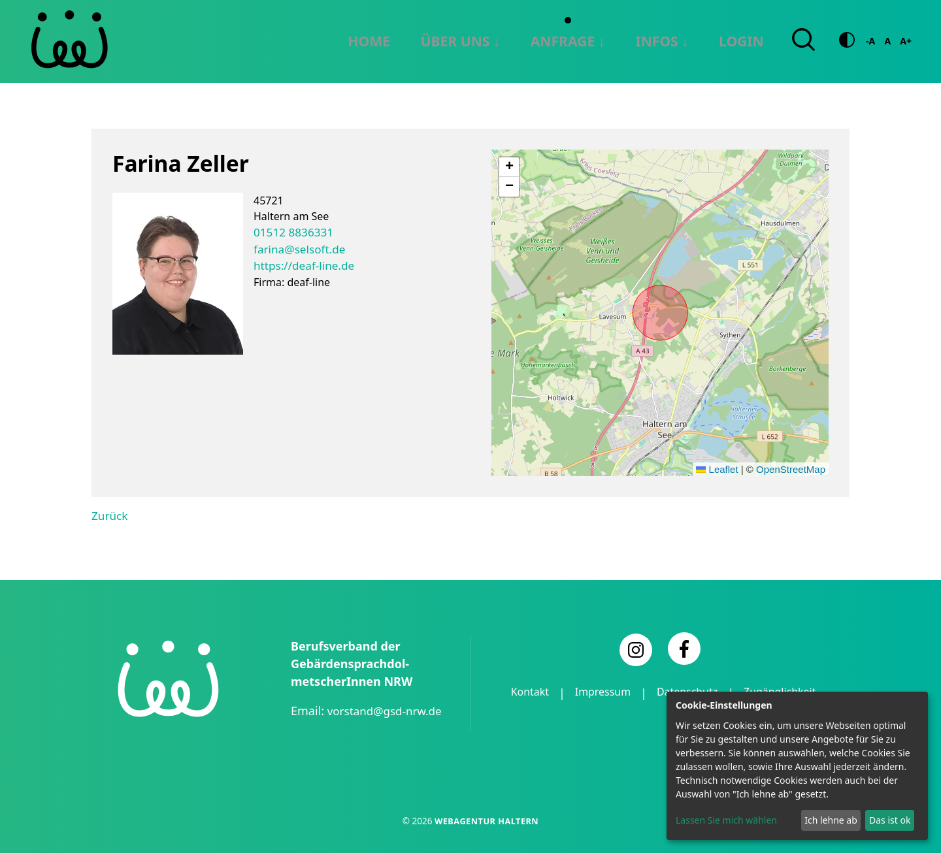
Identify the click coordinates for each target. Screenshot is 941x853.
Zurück (108, 514)
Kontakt (567, 692)
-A (870, 41)
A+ (906, 41)
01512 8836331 (291, 231)
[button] (509, 166)
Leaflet (717, 468)
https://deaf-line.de (301, 262)
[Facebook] (684, 647)
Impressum (647, 692)
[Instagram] (635, 648)
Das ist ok (889, 820)
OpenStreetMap (790, 468)
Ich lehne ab (830, 820)
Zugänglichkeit (663, 709)
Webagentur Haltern (486, 820)
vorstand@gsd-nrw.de (388, 709)
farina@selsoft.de (296, 247)
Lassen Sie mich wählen (726, 820)
